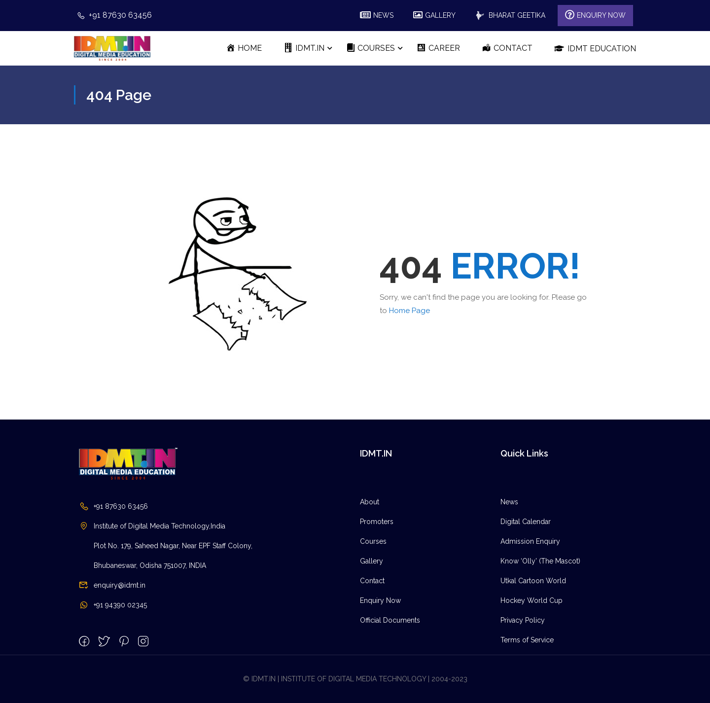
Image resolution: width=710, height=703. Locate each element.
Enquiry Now (380, 666)
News (509, 567)
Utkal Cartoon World (533, 646)
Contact (372, 646)
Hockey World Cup (531, 666)
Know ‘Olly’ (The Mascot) (540, 627)
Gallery (371, 627)
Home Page (409, 310)
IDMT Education (595, 48)
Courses (373, 607)
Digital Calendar (525, 587)
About (369, 567)
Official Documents (390, 686)
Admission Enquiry (530, 607)
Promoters (376, 587)
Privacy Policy (522, 686)
